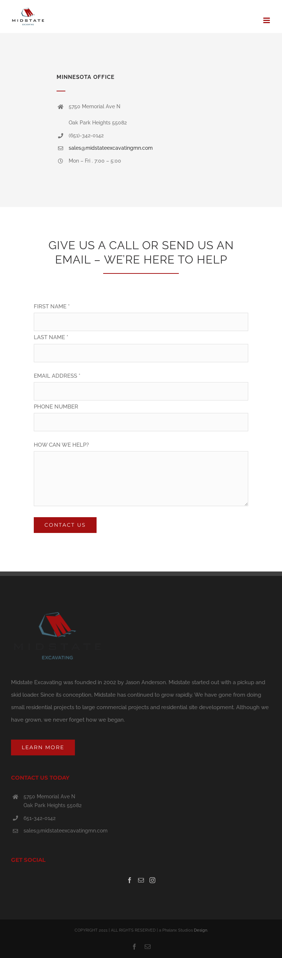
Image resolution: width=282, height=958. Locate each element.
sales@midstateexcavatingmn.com (111, 148)
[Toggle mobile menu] (267, 20)
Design (200, 930)
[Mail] (141, 880)
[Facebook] (130, 880)
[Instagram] (152, 880)
